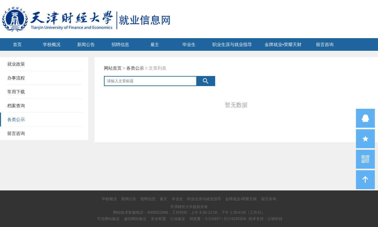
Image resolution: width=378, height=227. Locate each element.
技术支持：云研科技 (266, 219)
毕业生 (189, 44)
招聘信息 (120, 44)
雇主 (154, 44)
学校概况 (51, 44)
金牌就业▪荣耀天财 (283, 44)
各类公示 (135, 68)
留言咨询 (325, 44)
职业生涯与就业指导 (232, 44)
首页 (17, 44)
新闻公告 (86, 44)
